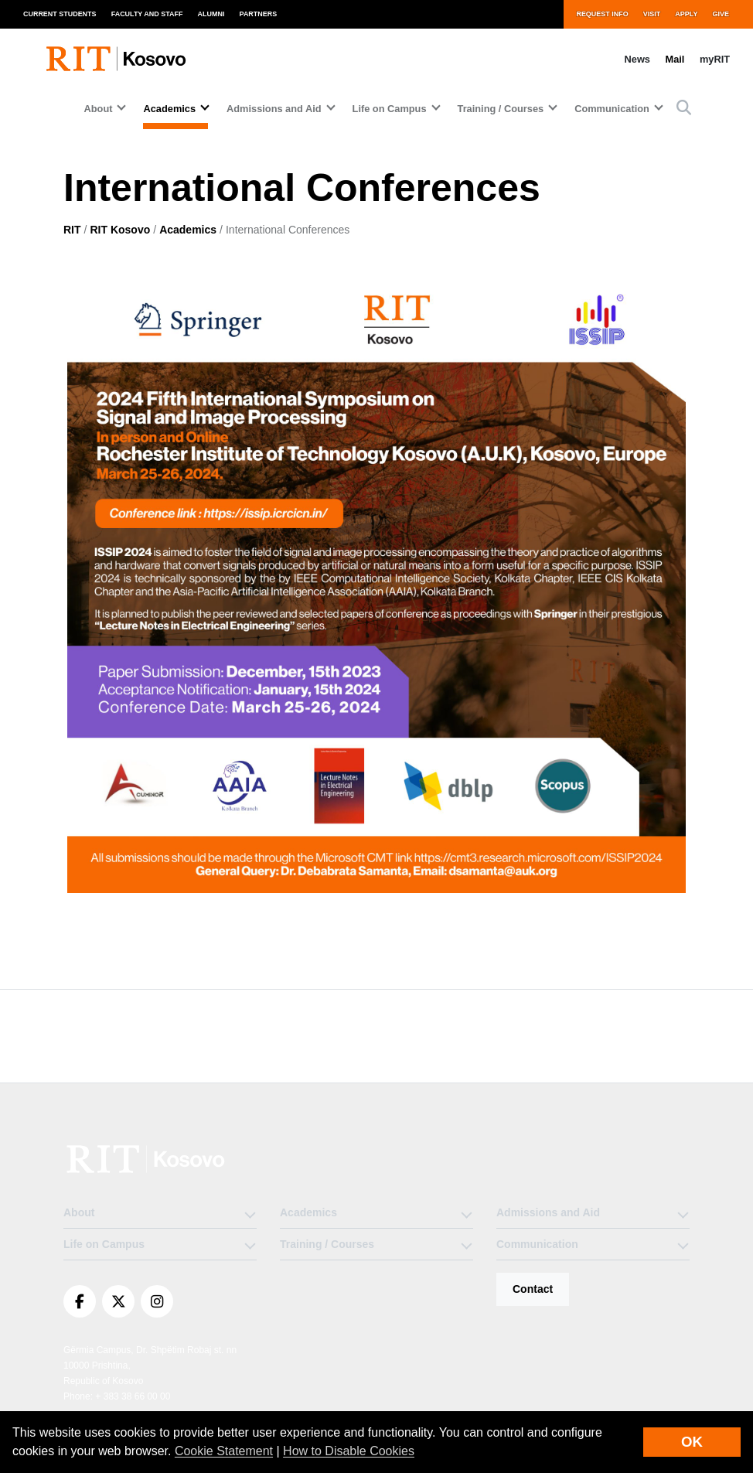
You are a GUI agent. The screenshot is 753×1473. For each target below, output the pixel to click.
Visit (651, 14)
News (637, 59)
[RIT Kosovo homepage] (117, 59)
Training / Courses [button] (501, 108)
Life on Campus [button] (390, 108)
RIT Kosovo (120, 229)
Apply (686, 14)
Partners (259, 14)
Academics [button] (169, 108)
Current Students (60, 14)
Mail (675, 59)
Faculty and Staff (147, 14)
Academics (187, 229)
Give (721, 14)
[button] (683, 108)
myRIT (715, 59)
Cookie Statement (224, 1451)
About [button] (98, 108)
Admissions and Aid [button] (274, 108)
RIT (72, 229)
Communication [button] (611, 108)
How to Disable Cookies (348, 1451)
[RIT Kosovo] (147, 1159)
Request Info (602, 14)
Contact (533, 1289)
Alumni (211, 14)
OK (692, 1442)
